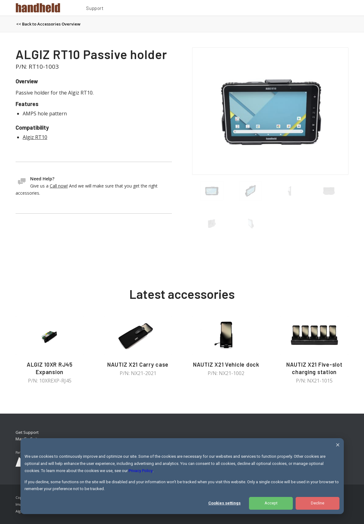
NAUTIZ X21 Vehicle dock (226, 364)
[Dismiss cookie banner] (338, 445)
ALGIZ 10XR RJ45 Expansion (50, 368)
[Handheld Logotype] (38, 8)
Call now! (59, 186)
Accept (271, 503)
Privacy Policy (141, 470)
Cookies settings (224, 503)
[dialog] (182, 476)
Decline (317, 503)
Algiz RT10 (35, 137)
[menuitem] (95, 9)
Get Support (27, 432)
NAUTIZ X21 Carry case (137, 364)
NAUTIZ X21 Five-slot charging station (314, 368)
